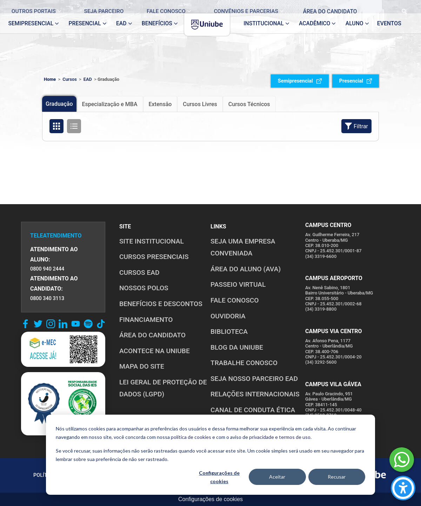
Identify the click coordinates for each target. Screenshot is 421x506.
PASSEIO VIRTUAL (238, 284)
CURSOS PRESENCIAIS (154, 257)
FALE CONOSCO (234, 300)
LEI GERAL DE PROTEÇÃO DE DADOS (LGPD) (163, 388)
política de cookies (191, 437)
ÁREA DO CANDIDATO (152, 335)
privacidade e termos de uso (279, 437)
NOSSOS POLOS (143, 288)
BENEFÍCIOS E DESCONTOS (160, 304)
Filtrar (356, 126)
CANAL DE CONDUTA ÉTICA (252, 410)
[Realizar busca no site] (398, 6)
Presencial (355, 81)
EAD (87, 79)
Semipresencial (300, 81)
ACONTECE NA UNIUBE (154, 351)
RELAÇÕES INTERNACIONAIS (255, 394)
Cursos (69, 79)
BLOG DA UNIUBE (236, 347)
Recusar (337, 477)
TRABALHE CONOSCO (244, 363)
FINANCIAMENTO (146, 320)
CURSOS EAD (139, 272)
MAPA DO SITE (141, 366)
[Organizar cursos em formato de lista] (74, 126)
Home (50, 79)
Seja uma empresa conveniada (242, 247)
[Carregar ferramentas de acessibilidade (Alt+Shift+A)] (403, 488)
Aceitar (277, 477)
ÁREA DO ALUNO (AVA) (245, 269)
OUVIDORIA (228, 316)
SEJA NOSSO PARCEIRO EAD (254, 379)
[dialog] (210, 455)
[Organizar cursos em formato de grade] (56, 126)
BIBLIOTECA (229, 331)
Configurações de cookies (219, 477)
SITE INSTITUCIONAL (151, 241)
